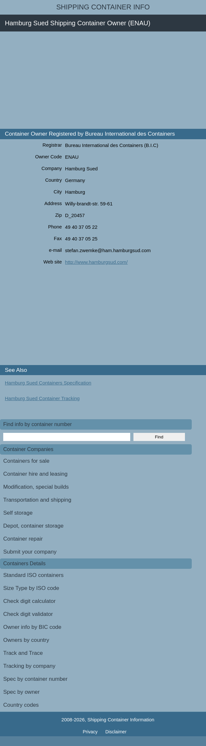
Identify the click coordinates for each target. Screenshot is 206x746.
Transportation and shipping (37, 500)
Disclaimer (115, 731)
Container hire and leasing (35, 474)
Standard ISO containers (33, 575)
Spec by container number (35, 679)
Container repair (23, 539)
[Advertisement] (103, 80)
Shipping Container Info (103, 7)
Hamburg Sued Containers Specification (48, 382)
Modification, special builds (36, 487)
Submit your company (29, 552)
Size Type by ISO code (31, 588)
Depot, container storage (33, 526)
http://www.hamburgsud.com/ (96, 262)
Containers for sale (26, 461)
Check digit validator (28, 614)
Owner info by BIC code (32, 627)
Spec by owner (21, 692)
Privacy (91, 731)
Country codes (21, 705)
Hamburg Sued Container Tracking (42, 398)
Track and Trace (23, 653)
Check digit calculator (29, 601)
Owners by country (26, 640)
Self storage (18, 513)
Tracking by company (29, 666)
